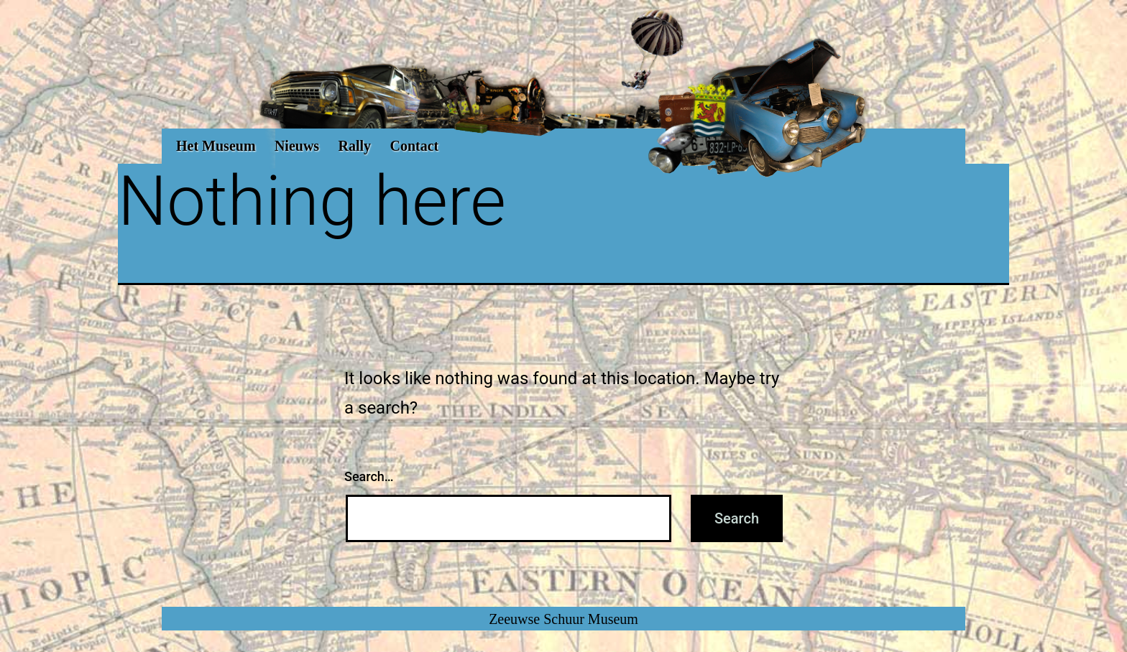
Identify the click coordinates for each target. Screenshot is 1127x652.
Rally (355, 146)
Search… (369, 476)
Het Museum (216, 146)
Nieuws (297, 146)
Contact (414, 146)
